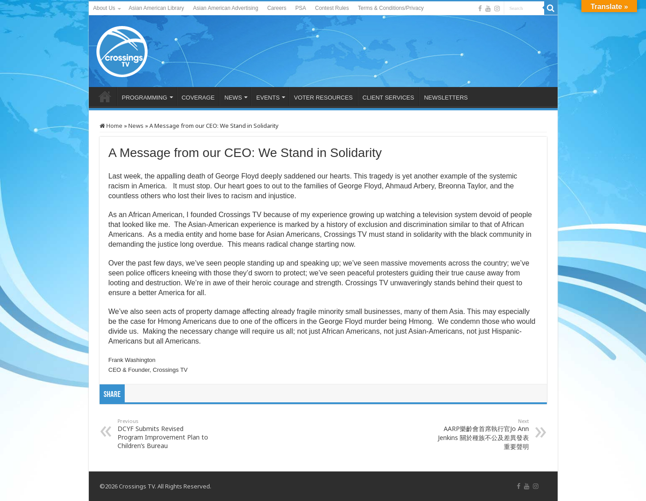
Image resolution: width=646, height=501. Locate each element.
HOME (105, 96)
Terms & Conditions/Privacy (391, 8)
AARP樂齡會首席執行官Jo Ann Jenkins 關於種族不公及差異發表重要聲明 (483, 434)
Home (111, 126)
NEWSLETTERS (446, 97)
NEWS (233, 97)
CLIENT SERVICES (388, 97)
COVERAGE (198, 97)
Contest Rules (332, 8)
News (136, 126)
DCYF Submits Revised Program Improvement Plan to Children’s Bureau (164, 434)
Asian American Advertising (225, 8)
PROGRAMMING (144, 97)
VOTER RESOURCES (323, 97)
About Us (104, 8)
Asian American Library (156, 8)
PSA (300, 8)
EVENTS (267, 97)
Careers (277, 8)
